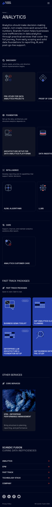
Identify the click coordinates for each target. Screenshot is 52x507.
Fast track (7, 472)
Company (6, 483)
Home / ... (5, 12)
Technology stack (11, 478)
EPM (4, 466)
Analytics (7, 461)
